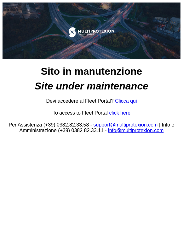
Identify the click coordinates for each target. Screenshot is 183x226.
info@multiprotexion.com (135, 130)
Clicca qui (126, 101)
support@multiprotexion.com (126, 124)
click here (120, 113)
